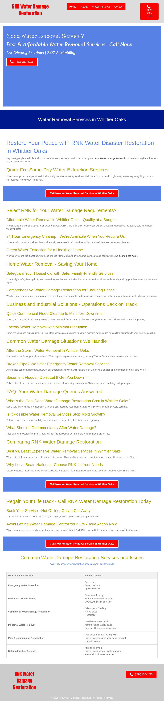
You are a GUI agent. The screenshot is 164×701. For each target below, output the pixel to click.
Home (72, 6)
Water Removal (101, 6)
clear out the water (128, 256)
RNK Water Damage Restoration (111, 158)
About (84, 6)
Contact (118, 6)
